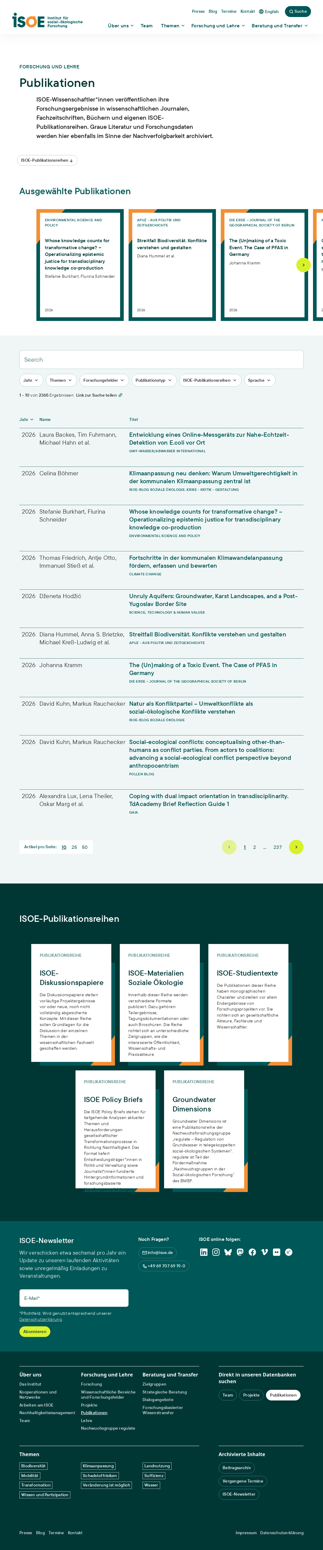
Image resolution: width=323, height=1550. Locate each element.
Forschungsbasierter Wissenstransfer (163, 1410)
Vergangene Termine (243, 1481)
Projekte (89, 1405)
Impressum (246, 1532)
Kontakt (75, 1532)
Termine (56, 1532)
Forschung (91, 1384)
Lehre (86, 1420)
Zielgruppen (154, 1384)
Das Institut (30, 1384)
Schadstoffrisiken (100, 1475)
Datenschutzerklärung (40, 1319)
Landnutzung (157, 1466)
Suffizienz (153, 1475)
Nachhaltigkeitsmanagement (47, 1412)
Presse (25, 1532)
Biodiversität (33, 1466)
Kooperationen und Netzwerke (38, 1395)
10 (64, 847)
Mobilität (30, 1475)
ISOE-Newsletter (239, 1494)
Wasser (151, 1485)
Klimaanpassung (98, 1466)
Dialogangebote (158, 1399)
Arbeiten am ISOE (36, 1405)
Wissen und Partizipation (45, 1494)
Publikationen (94, 1412)
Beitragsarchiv (237, 1467)
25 (74, 847)
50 (85, 847)
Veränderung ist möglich (106, 1485)
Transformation (36, 1485)
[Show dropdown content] (121, 25)
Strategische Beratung (165, 1392)
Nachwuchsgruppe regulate (108, 1428)
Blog (40, 1532)
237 (278, 847)
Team (24, 1420)
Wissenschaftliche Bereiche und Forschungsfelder (108, 1395)
